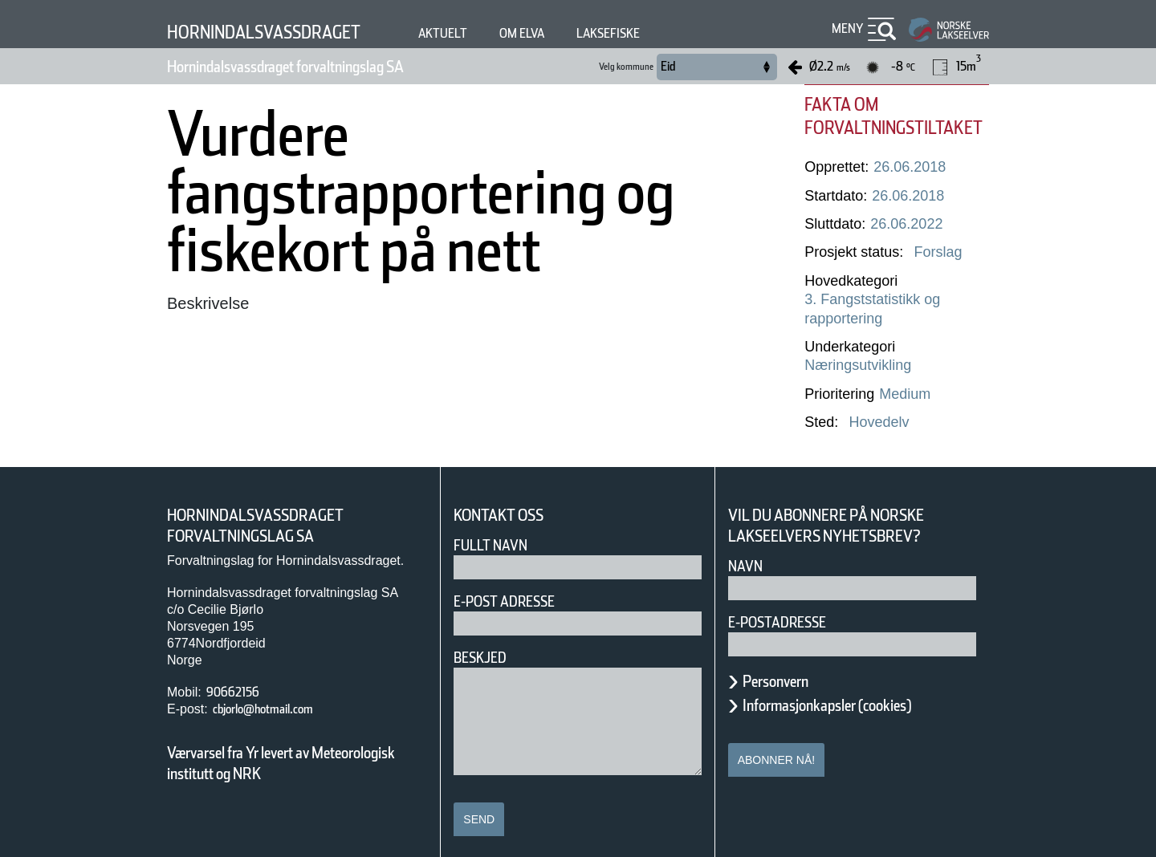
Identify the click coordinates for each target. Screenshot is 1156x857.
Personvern (787, 662)
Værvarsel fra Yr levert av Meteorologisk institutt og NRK (289, 745)
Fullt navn (497, 526)
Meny (845, 28)
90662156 (238, 673)
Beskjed (485, 639)
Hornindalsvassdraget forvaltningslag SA (330, 66)
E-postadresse (787, 603)
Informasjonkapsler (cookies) (858, 686)
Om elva (575, 33)
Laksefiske (673, 33)
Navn (748, 546)
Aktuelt (487, 33)
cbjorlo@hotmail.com (281, 690)
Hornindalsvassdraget (284, 32)
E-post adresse (516, 583)
